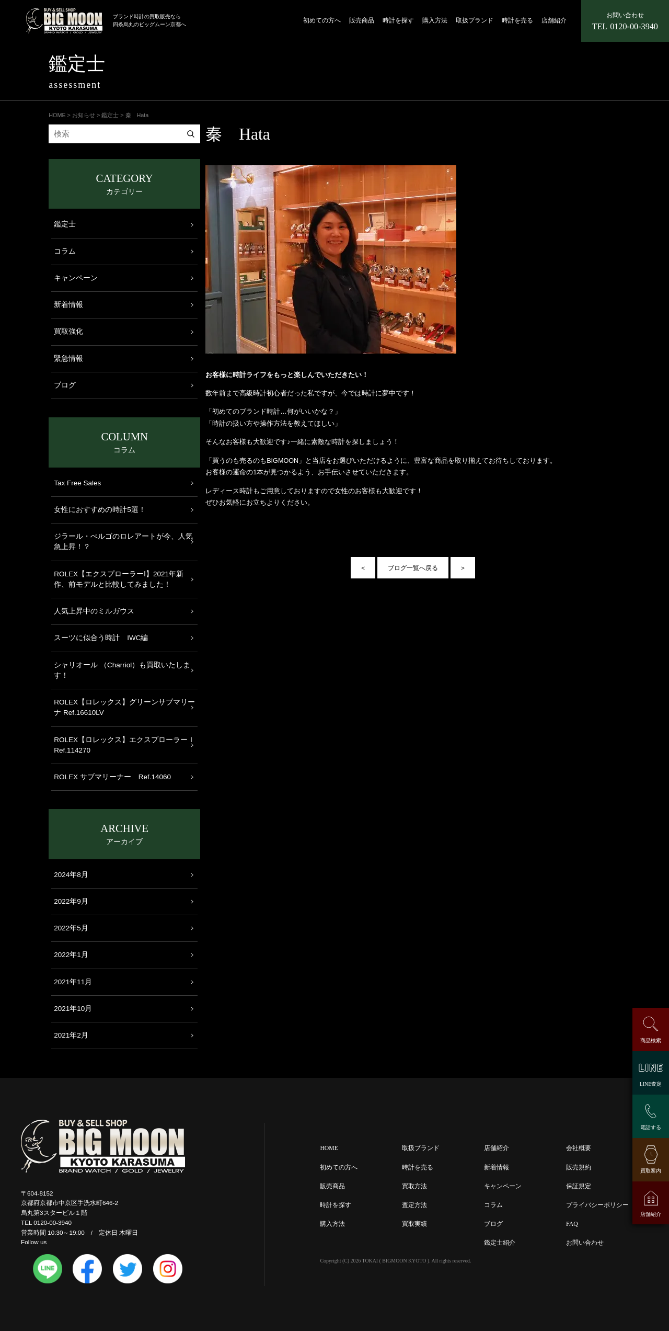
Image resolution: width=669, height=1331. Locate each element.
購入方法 (434, 20)
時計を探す (398, 20)
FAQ (572, 1224)
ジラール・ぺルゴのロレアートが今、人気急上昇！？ (123, 541)
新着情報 (68, 305)
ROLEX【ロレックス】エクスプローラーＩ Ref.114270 (124, 745)
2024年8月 (71, 875)
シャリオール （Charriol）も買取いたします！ (122, 670)
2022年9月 (71, 901)
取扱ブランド (474, 20)
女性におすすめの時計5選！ (100, 510)
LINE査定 (651, 1084)
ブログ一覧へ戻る (413, 567)
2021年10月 (73, 1009)
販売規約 (578, 1167)
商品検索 (650, 1040)
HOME (329, 1148)
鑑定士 (65, 224)
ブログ (65, 385)
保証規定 (578, 1186)
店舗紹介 (554, 20)
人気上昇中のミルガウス (94, 611)
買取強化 (68, 331)
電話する (650, 1127)
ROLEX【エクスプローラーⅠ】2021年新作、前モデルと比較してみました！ (118, 579)
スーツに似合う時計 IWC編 (101, 638)
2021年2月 (71, 1035)
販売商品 (361, 20)
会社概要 (578, 1148)
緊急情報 (68, 358)
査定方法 (414, 1205)
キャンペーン (76, 278)
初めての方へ (322, 20)
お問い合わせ (585, 1242)
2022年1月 (71, 955)
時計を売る (517, 20)
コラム (65, 251)
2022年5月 (71, 928)
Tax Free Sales (77, 483)
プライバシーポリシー (597, 1205)
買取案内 (650, 1171)
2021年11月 (73, 982)
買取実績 (414, 1224)
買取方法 (414, 1186)
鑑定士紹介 (499, 1242)
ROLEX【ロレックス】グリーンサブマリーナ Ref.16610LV (124, 707)
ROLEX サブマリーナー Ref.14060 (112, 777)
